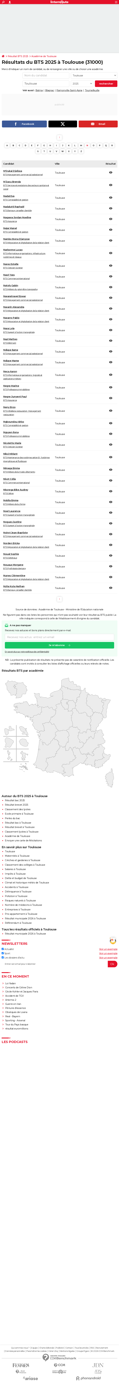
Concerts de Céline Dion (18, 987)
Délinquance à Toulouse (18, 891)
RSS (92, 1348)
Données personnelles (15, 1351)
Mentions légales (67, 1351)
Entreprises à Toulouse (17, 909)
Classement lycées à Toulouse (21, 831)
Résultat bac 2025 (15, 800)
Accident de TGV (14, 995)
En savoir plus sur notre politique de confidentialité (27, 651)
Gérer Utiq (53, 1351)
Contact (69, 1348)
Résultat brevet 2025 (16, 804)
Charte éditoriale (46, 1348)
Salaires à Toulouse (15, 869)
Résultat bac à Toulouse (18, 822)
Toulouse (10, 851)
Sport (6, 953)
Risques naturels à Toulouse (20, 900)
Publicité (60, 1348)
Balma (39, 90)
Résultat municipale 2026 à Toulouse (25, 918)
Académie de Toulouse (44, 56)
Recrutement (102, 1348)
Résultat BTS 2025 (18, 56)
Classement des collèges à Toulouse (25, 864)
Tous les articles (82, 1348)
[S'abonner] (59, 964)
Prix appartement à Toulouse (21, 913)
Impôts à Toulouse (15, 873)
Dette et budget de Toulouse (21, 878)
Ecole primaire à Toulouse (19, 813)
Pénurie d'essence (15, 1008)
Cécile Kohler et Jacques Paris (21, 991)
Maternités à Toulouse (17, 855)
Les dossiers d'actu (13, 957)
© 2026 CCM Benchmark (102, 1351)
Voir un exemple (108, 949)
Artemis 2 (10, 999)
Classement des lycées (18, 809)
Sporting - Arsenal (15, 1020)
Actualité (8, 949)
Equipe (34, 1348)
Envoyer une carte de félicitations (23, 840)
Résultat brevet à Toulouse (19, 827)
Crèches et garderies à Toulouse (22, 860)
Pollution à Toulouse (16, 896)
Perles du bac (12, 818)
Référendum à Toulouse (18, 922)
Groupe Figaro (82, 1351)
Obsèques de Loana (16, 1012)
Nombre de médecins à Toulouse (23, 904)
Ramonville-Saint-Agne (69, 90)
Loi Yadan (10, 983)
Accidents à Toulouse (16, 887)
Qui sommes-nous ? (20, 1348)
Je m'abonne (57, 645)
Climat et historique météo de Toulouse (27, 882)
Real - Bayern (12, 1016)
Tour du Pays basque (16, 1024)
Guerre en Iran (13, 1004)
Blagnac (49, 90)
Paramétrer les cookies (36, 1351)
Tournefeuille (92, 90)
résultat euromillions (16, 1028)
